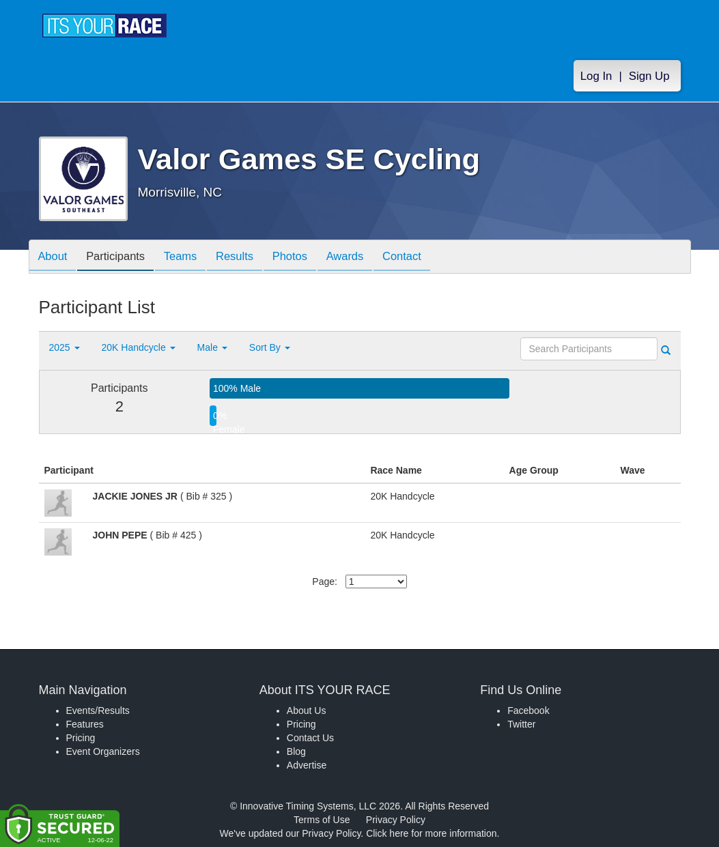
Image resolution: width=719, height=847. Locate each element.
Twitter (521, 724)
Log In (596, 76)
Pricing (81, 737)
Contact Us (310, 737)
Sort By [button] (269, 347)
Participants (121, 257)
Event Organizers (103, 751)
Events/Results (98, 710)
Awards (365, 257)
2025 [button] (64, 347)
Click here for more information (431, 833)
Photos (306, 257)
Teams (189, 257)
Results (247, 257)
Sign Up (649, 76)
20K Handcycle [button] (138, 347)
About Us (306, 710)
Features (85, 724)
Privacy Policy (395, 819)
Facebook (528, 710)
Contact (425, 257)
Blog (296, 751)
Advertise (306, 765)
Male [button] (212, 347)
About (55, 257)
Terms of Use (322, 819)
